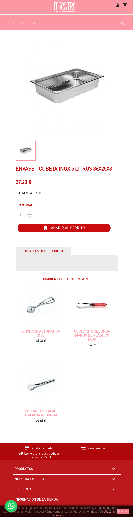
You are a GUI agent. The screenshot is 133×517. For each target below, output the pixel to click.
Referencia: (24, 193)
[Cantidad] (22, 214)
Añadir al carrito (64, 228)
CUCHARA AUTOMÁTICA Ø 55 (41, 333)
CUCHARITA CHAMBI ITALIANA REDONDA (41, 413)
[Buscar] (66, 23)
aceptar (123, 511)
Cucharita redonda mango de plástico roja (92, 335)
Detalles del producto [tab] (43, 251)
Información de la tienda (36, 499)
